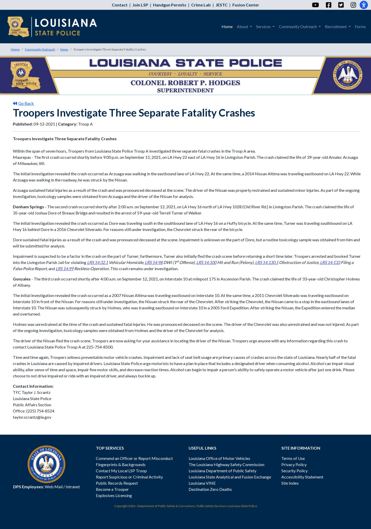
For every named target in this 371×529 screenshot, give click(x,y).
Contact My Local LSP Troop (121, 470)
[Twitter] (341, 5)
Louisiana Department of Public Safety (222, 470)
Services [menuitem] (264, 26)
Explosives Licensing (114, 495)
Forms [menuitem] (360, 26)
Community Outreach (40, 49)
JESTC (221, 4)
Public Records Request (117, 483)
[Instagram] (353, 5)
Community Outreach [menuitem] (298, 26)
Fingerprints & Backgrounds (121, 464)
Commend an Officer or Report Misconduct (134, 458)
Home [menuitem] (227, 26)
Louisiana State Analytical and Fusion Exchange (230, 476)
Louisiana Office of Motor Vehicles (219, 458)
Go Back (23, 103)
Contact (120, 4)
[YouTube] (315, 5)
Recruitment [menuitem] (336, 26)
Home (15, 49)
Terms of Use (293, 458)
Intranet (73, 486)
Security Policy (294, 470)
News (64, 49)
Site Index (290, 483)
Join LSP (140, 4)
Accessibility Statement (302, 476)
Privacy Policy (294, 464)
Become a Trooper (112, 489)
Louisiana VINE (202, 483)
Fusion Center (245, 4)
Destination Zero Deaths (210, 489)
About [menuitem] (243, 26)
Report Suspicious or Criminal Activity (129, 476)
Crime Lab (201, 4)
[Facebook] (328, 5)
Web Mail (54, 486)
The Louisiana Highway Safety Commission (226, 464)
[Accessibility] (364, 5)
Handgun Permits (169, 4)
